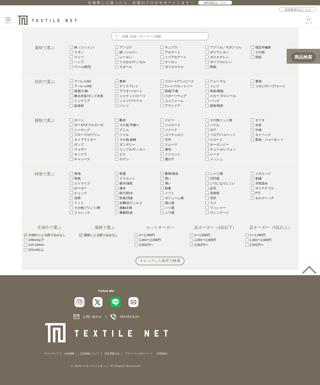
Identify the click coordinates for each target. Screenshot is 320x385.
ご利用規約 (161, 353)
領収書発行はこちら (298, 9)
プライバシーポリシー (137, 353)
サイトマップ (51, 353)
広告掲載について (89, 353)
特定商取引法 (112, 353)
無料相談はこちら (215, 2)
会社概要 (69, 353)
